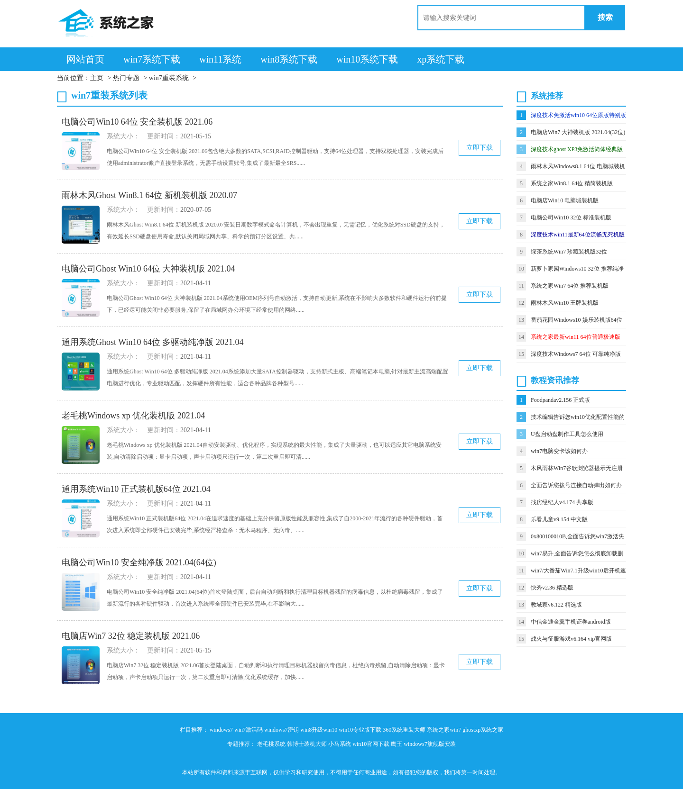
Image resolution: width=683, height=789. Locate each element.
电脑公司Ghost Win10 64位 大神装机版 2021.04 (148, 268)
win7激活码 (248, 729)
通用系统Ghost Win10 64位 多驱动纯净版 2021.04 (152, 342)
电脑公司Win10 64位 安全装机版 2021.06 (137, 122)
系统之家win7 (444, 729)
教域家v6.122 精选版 (556, 604)
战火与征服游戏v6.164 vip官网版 (571, 638)
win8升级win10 (318, 729)
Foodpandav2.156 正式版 (560, 400)
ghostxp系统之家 (482, 729)
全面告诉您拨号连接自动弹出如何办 (576, 485)
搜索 (605, 17)
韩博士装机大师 (307, 744)
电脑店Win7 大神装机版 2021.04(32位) (578, 132)
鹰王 (396, 744)
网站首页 (85, 59)
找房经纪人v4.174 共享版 (562, 502)
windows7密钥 (281, 729)
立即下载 (479, 147)
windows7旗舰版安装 (429, 744)
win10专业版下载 (360, 729)
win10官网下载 (370, 744)
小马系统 (339, 744)
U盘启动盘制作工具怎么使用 (567, 434)
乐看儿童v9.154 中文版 (559, 519)
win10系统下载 (367, 59)
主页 (96, 78)
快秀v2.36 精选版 (552, 587)
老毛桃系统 (271, 744)
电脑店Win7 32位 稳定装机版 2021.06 (131, 636)
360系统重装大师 (404, 729)
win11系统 (220, 59)
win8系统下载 (288, 59)
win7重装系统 (169, 78)
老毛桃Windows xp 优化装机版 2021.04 (133, 415)
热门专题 (126, 78)
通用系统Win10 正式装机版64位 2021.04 (136, 489)
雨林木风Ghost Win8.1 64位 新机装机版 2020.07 (149, 195)
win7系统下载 (151, 59)
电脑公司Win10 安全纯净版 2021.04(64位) (139, 562)
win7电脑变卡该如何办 (559, 451)
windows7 (221, 729)
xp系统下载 (440, 59)
